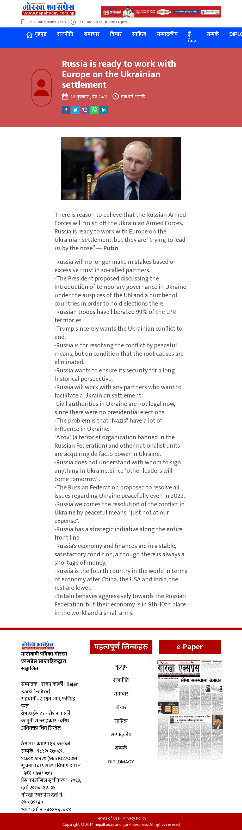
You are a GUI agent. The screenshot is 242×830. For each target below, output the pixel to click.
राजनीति (65, 34)
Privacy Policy (134, 818)
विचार (116, 34)
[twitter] (75, 110)
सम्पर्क (213, 34)
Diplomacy (121, 761)
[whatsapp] (94, 110)
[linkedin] (104, 110)
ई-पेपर (192, 38)
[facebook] (66, 110)
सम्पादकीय (167, 34)
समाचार (92, 34)
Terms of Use (108, 818)
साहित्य (139, 34)
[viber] (85, 110)
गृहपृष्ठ (36, 37)
